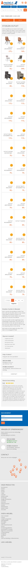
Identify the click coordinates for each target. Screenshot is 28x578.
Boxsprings (3, 497)
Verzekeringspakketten (6, 528)
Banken (3, 488)
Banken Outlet (4, 508)
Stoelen (3, 491)
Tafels (2, 493)
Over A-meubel (6, 6)
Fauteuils (3, 494)
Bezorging (3, 522)
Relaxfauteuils (4, 506)
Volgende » (14, 303)
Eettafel (3, 505)
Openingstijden (4, 520)
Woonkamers (4, 487)
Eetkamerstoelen (5, 503)
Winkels (14, 6)
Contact (14, 374)
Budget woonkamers (6, 499)
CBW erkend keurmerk (6, 525)
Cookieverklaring (5, 532)
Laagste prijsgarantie (6, 519)
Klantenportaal (22, 6)
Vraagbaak (3, 533)
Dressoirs (3, 502)
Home (2, 16)
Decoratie (3, 509)
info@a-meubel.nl (8, 367)
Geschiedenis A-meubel (6, 529)
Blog (2, 536)
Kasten (2, 490)
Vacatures (3, 535)
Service (3, 526)
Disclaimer (3, 565)
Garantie (3, 523)
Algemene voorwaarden (7, 530)
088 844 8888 (7, 361)
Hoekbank (3, 500)
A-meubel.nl (18, 562)
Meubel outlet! (8, 16)
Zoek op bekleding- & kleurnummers (10, 538)
